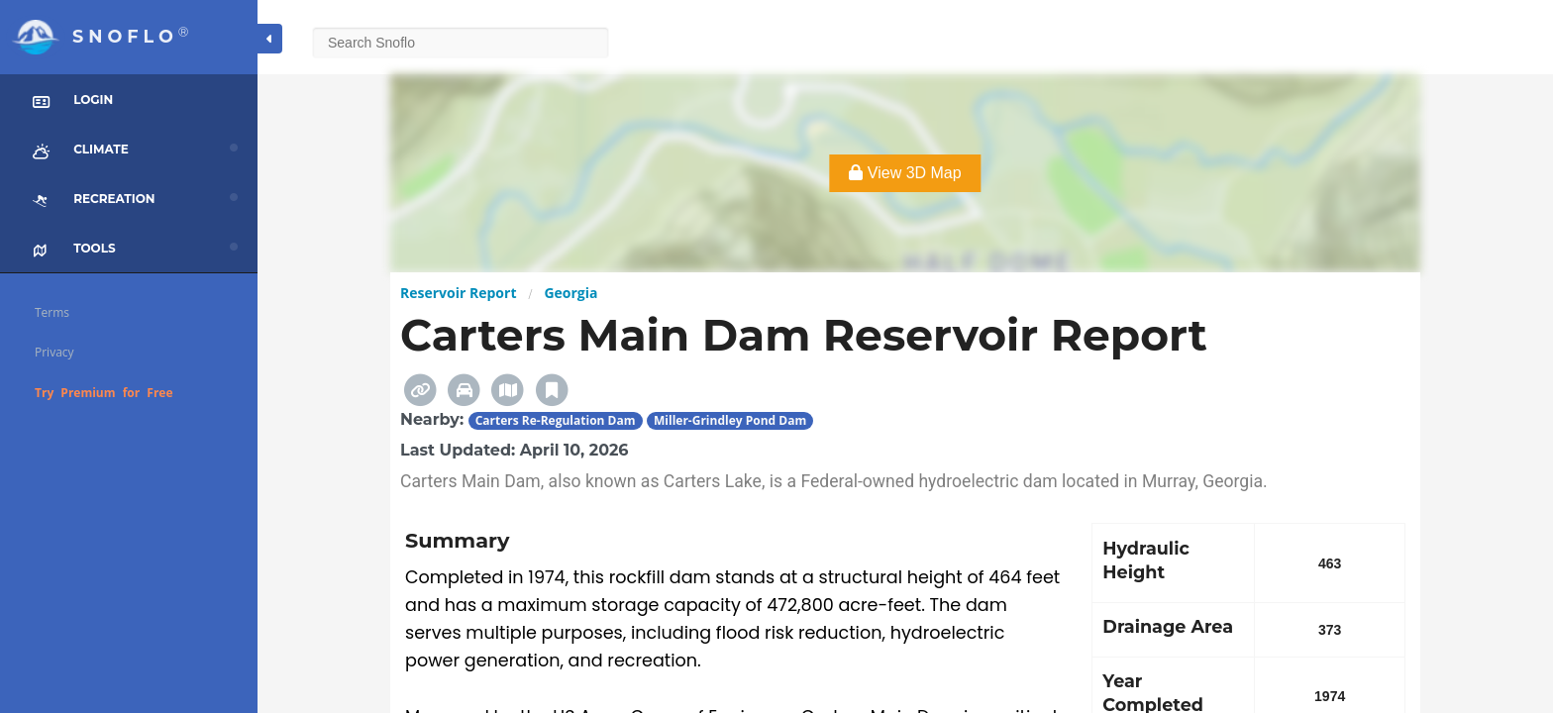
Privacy (54, 352)
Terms (52, 312)
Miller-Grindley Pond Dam (730, 420)
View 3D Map (905, 172)
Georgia (570, 292)
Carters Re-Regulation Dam (555, 420)
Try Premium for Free (104, 392)
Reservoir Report (458, 292)
